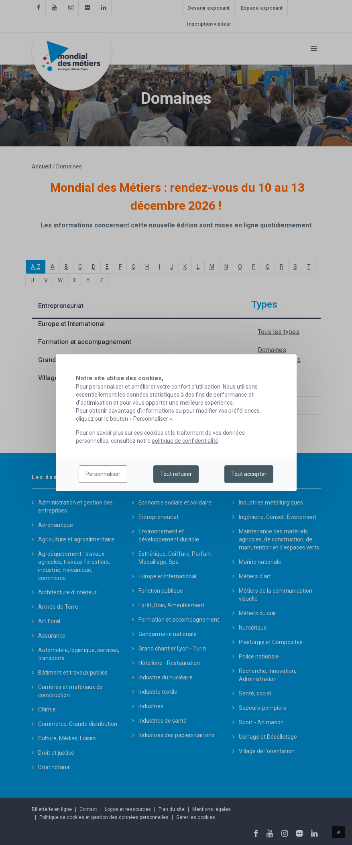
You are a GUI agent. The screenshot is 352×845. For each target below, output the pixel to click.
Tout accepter (249, 474)
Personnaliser (102, 474)
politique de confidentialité (185, 441)
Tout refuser (176, 474)
